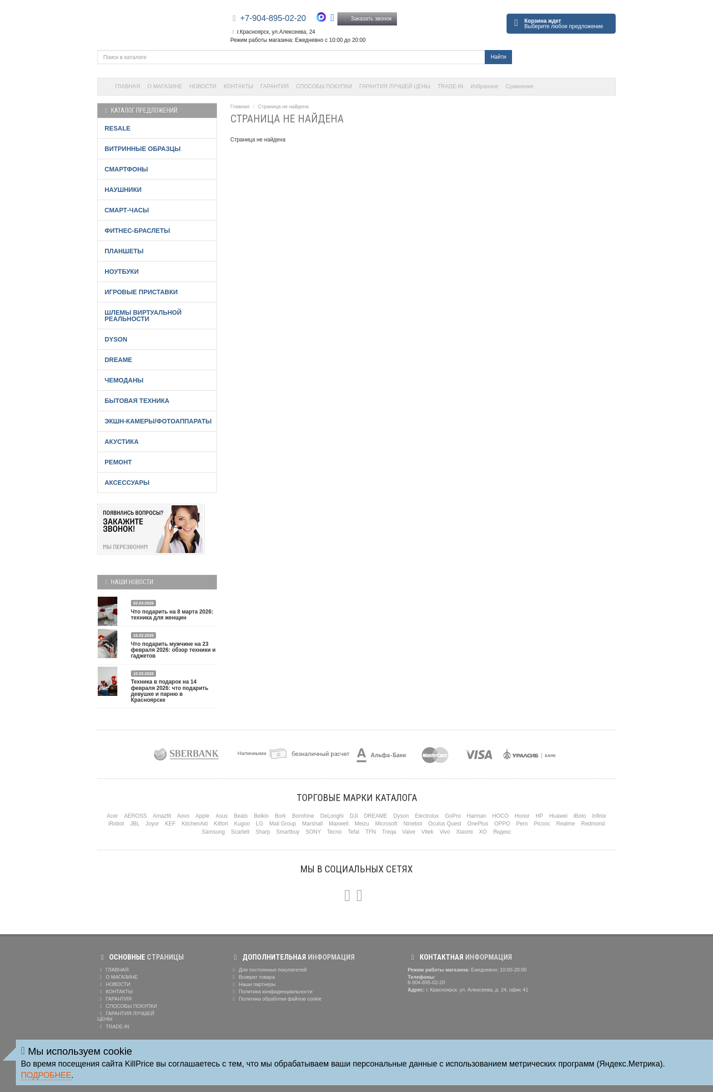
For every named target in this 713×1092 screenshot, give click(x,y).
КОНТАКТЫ (238, 86)
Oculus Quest (445, 823)
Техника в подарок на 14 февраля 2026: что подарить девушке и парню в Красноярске (169, 691)
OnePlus (477, 823)
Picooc (542, 823)
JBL (135, 823)
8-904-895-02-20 (426, 982)
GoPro (453, 816)
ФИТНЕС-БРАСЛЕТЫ (137, 230)
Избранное (484, 86)
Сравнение (520, 86)
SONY (313, 832)
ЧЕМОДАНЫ (124, 380)
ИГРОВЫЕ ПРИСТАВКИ (141, 292)
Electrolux (427, 816)
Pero (521, 823)
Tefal (353, 832)
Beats (241, 816)
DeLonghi (331, 816)
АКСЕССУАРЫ (127, 482)
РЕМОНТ (118, 462)
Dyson (401, 816)
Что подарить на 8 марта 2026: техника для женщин (172, 615)
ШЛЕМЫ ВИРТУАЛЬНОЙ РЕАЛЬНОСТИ (143, 315)
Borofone (303, 816)
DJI (354, 816)
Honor (522, 816)
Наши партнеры (253, 984)
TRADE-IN (450, 86)
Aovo (183, 816)
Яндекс (502, 832)
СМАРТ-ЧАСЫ (127, 210)
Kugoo (242, 823)
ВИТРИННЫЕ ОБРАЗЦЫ (143, 148)
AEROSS (135, 816)
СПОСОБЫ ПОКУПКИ (324, 86)
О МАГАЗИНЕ (164, 86)
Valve (408, 832)
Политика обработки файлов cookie (276, 998)
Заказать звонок (367, 18)
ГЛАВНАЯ (127, 86)
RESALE (118, 128)
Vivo (445, 832)
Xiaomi (464, 832)
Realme (565, 823)
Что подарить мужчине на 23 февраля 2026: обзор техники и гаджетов (173, 650)
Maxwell (338, 823)
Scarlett (240, 832)
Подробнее (46, 1075)
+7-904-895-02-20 (273, 18)
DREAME (118, 359)
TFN (370, 832)
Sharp (263, 832)
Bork (280, 816)
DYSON (116, 339)
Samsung (213, 832)
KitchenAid (194, 823)
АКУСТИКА (122, 441)
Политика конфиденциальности (272, 991)
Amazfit (162, 816)
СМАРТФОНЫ (126, 169)
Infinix (599, 816)
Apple (203, 816)
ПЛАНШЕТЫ (124, 251)
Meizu (362, 823)
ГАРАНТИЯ (275, 86)
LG (259, 823)
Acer (112, 816)
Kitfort (221, 823)
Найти (498, 57)
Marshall (312, 823)
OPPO (502, 823)
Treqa (389, 832)
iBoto (579, 816)
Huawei (558, 816)
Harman (476, 816)
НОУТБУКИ (122, 271)
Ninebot (412, 823)
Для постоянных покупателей (269, 969)
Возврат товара (253, 977)
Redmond (593, 823)
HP (539, 816)
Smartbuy (287, 832)
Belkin (261, 816)
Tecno (334, 832)
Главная (240, 106)
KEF (170, 823)
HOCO (500, 816)
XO (483, 832)
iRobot (116, 823)
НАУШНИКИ (123, 189)
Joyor (152, 823)
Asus (222, 816)
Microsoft (386, 823)
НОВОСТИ (203, 86)
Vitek (427, 832)
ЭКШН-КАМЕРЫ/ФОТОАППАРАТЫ (158, 421)
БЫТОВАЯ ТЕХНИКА (137, 400)
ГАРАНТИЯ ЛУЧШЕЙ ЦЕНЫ (394, 86)
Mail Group (282, 823)
